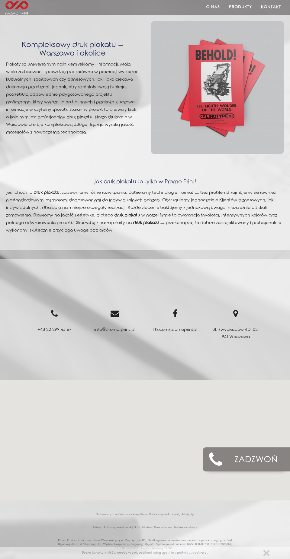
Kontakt (271, 7)
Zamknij (266, 553)
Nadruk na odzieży (185, 527)
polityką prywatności (192, 553)
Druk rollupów (163, 527)
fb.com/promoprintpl (175, 330)
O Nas (213, 7)
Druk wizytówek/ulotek (117, 527)
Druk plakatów (143, 527)
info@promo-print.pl (114, 330)
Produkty (240, 7)
